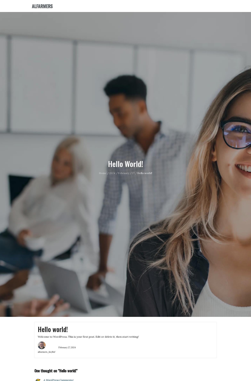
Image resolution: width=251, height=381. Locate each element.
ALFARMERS (42, 6)
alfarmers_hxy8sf (46, 352)
